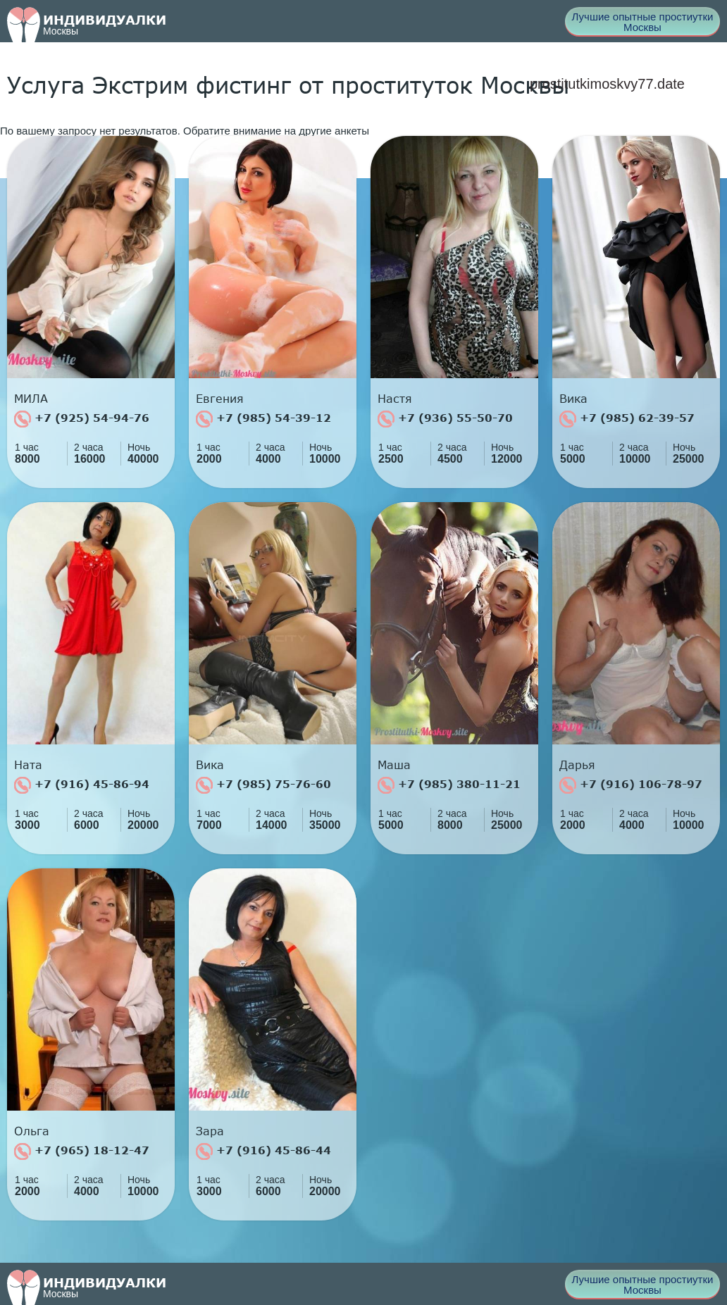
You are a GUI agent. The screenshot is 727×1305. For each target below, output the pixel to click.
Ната (28, 764)
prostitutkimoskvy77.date (607, 84)
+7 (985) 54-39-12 (263, 419)
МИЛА (31, 398)
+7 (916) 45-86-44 (263, 1151)
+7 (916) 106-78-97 (630, 785)
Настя (395, 398)
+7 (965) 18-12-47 (81, 1151)
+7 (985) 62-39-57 (627, 419)
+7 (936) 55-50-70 (445, 419)
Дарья (577, 764)
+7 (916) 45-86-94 (81, 785)
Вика (573, 398)
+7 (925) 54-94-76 (81, 419)
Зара (210, 1131)
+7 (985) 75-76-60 (263, 785)
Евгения (220, 398)
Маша (394, 764)
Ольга (31, 1131)
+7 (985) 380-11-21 (449, 785)
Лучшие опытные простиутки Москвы (643, 22)
